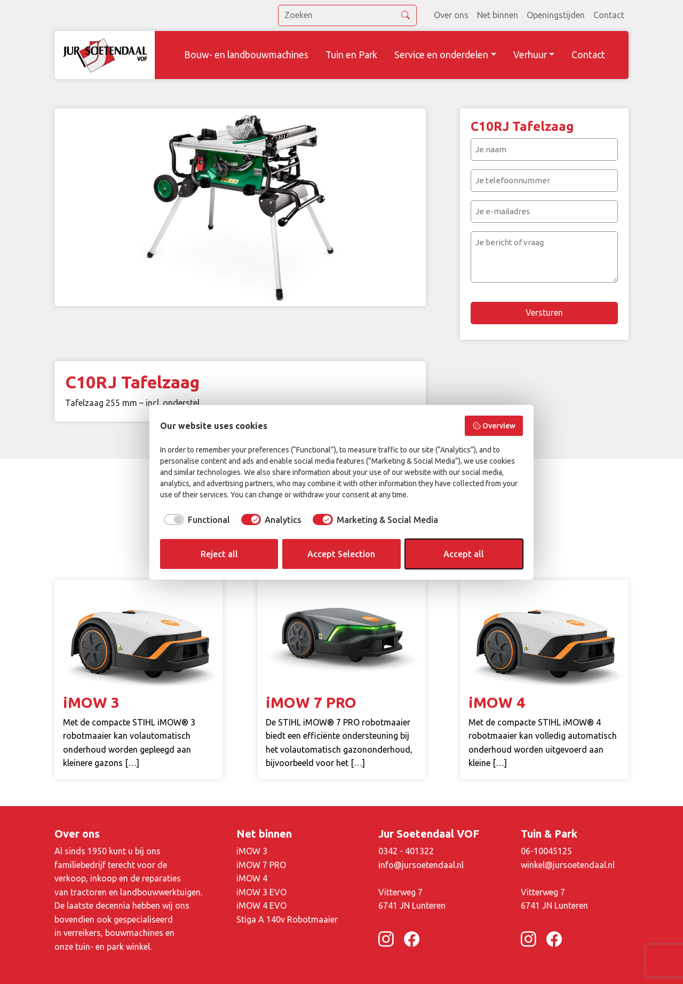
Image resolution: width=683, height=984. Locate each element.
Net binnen (497, 15)
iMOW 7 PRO (261, 865)
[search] (347, 15)
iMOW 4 (251, 878)
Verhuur (530, 55)
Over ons (451, 15)
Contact (608, 15)
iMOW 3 (251, 851)
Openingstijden (556, 15)
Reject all (219, 554)
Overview (494, 426)
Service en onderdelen (441, 55)
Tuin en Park (351, 55)
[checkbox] (195, 519)
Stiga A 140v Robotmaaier (287, 919)
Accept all (463, 554)
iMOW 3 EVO (261, 892)
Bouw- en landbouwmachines (246, 55)
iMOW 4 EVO (261, 905)
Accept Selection (341, 554)
